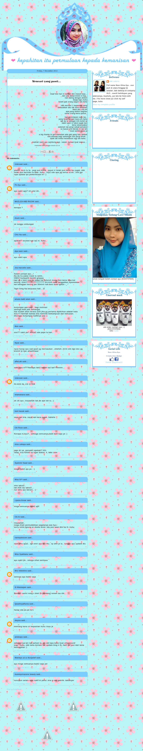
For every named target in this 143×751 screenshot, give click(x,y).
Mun (16, 326)
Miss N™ (19, 480)
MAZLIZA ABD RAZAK (24, 202)
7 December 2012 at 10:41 (25, 354)
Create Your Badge (114, 356)
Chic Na (18, 235)
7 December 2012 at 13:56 (25, 547)
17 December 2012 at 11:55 (25, 684)
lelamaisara (20, 395)
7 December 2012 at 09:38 (25, 178)
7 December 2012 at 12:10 (25, 421)
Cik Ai (17, 517)
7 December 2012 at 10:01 (25, 261)
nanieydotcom (21, 538)
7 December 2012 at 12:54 (25, 493)
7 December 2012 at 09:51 (25, 227)
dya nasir (19, 251)
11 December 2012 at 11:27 (25, 667)
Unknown (19, 164)
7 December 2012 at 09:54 (25, 244)
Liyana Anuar (20, 500)
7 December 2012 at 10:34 (25, 319)
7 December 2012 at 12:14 (25, 437)
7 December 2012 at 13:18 (25, 530)
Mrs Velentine (21, 571)
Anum (17, 218)
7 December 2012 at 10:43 (25, 371)
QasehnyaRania (22, 604)
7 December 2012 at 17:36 (25, 597)
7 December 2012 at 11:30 (25, 404)
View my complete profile (104, 105)
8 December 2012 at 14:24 (25, 630)
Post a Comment (14, 689)
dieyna (18, 620)
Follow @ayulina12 (114, 362)
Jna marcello (20, 268)
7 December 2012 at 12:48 (25, 472)
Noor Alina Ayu (114, 352)
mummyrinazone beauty (25, 674)
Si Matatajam (20, 587)
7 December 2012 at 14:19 (25, 564)
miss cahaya (20, 444)
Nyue (17, 343)
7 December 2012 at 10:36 (25, 336)
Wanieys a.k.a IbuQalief (25, 658)
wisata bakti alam (22, 299)
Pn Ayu (18, 185)
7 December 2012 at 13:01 (25, 510)
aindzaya (19, 637)
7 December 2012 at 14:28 (25, 580)
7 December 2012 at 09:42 (25, 211)
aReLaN (18, 362)
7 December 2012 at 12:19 (25, 456)
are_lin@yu (114, 81)
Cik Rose (19, 428)
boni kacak (19, 411)
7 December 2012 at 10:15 (25, 292)
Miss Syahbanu (21, 554)
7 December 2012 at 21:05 (25, 613)
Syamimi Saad (21, 463)
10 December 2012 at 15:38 (25, 651)
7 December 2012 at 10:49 (25, 387)
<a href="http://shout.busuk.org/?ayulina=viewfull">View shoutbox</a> (114, 180)
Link (116, 331)
